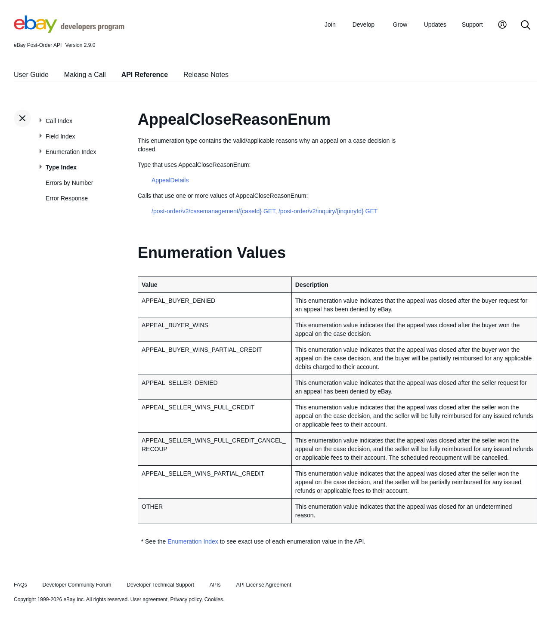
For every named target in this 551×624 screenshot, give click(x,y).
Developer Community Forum (77, 585)
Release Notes (206, 74)
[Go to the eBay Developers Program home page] (69, 30)
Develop (364, 24)
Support (472, 24)
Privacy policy (185, 599)
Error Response (67, 198)
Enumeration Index (71, 151)
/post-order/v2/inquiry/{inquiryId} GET (328, 211)
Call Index (59, 120)
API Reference (144, 74)
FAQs (20, 585)
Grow (400, 24)
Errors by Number (69, 182)
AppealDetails (170, 180)
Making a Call (85, 74)
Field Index (60, 136)
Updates (435, 24)
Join (330, 24)
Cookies (213, 599)
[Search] (525, 25)
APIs (215, 585)
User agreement (148, 599)
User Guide (31, 74)
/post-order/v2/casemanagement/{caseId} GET (213, 211)
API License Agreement (263, 585)
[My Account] (502, 25)
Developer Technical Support (160, 585)
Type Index (61, 167)
